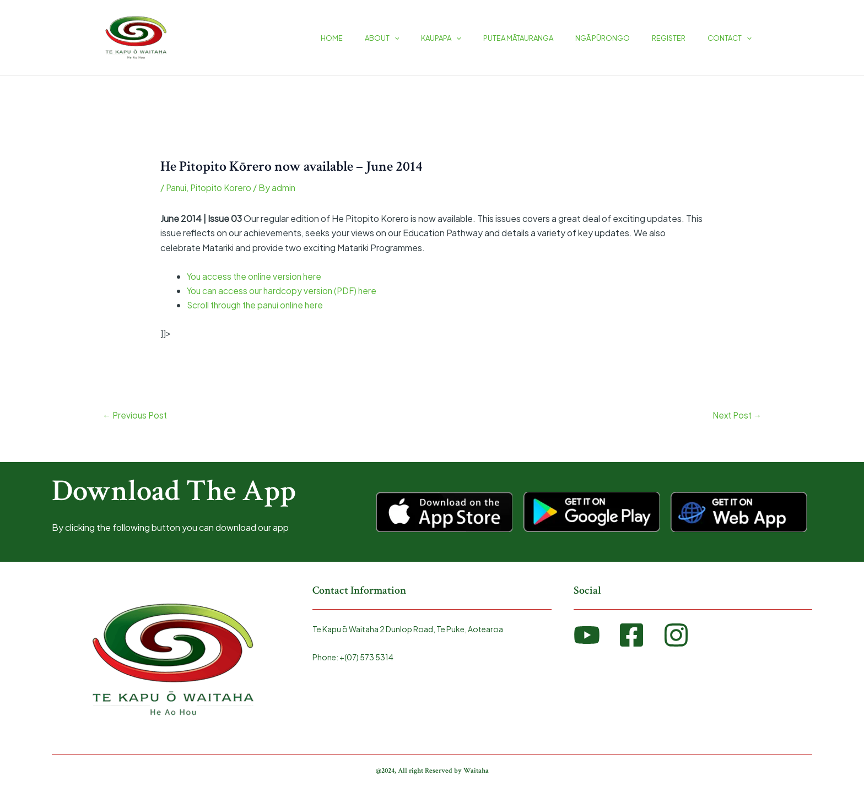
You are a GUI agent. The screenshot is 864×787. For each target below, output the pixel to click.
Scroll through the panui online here (258, 305)
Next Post (735, 415)
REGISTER (680, 38)
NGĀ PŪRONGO (622, 38)
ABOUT (424, 38)
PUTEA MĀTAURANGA (545, 38)
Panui (177, 187)
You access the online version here (256, 276)
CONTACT (733, 38)
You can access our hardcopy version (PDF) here (284, 290)
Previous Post (136, 415)
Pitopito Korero (223, 187)
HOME (382, 38)
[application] (437, 38)
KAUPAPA (476, 38)
